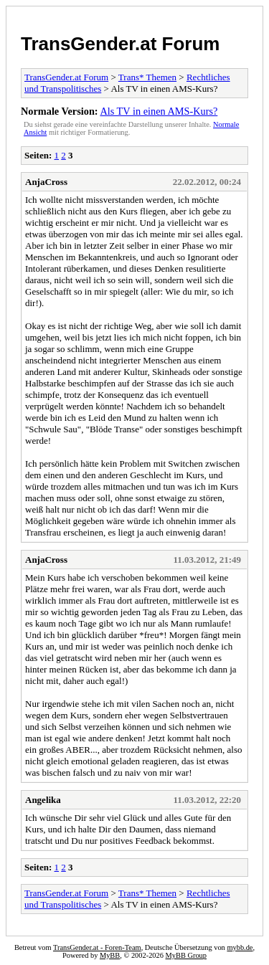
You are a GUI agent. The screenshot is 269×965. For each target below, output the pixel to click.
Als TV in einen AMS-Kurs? (158, 111)
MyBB (110, 955)
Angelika (43, 799)
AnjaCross (46, 181)
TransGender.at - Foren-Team (97, 947)
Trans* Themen (147, 77)
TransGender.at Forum (120, 43)
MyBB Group (186, 955)
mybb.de (240, 947)
